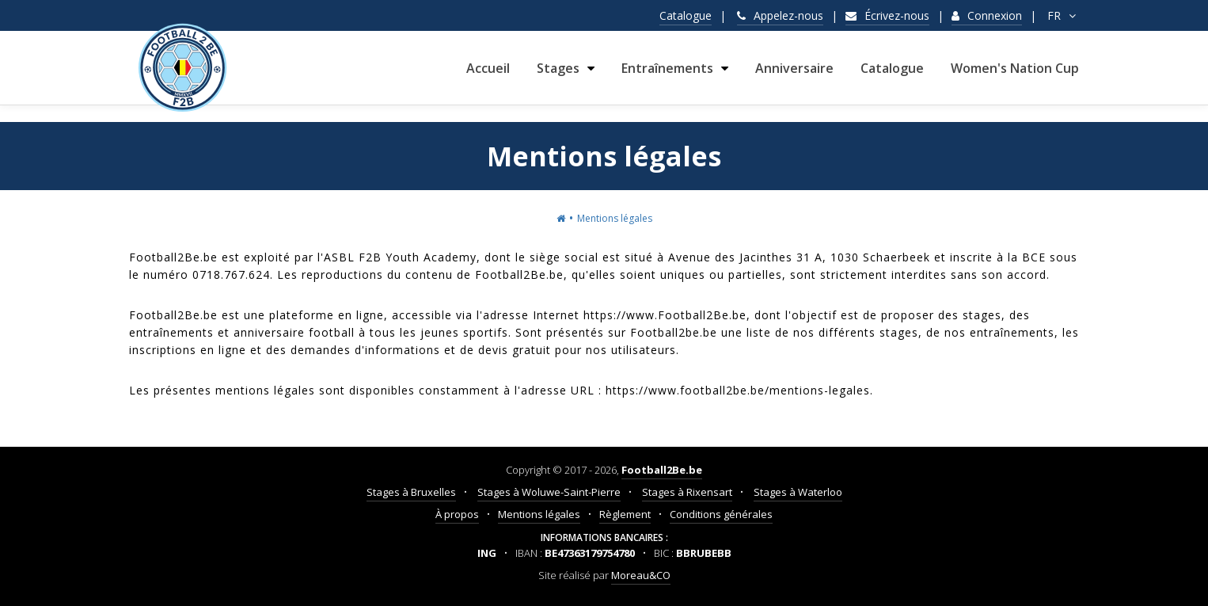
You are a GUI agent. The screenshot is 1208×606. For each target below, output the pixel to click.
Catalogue (685, 15)
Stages (558, 76)
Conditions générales (721, 514)
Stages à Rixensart (687, 492)
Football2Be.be (661, 470)
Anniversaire (794, 76)
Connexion (987, 15)
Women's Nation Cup (1015, 76)
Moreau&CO (640, 575)
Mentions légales (539, 514)
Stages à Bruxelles (411, 492)
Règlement (625, 514)
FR (1063, 15)
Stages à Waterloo (798, 492)
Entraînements (667, 76)
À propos (457, 514)
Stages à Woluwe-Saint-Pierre (549, 492)
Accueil (488, 76)
